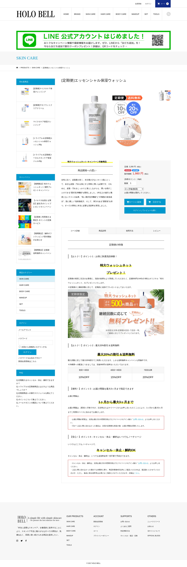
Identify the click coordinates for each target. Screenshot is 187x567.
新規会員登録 (98, 521)
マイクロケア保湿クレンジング (42, 123)
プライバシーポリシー (101, 536)
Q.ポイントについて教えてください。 (31, 399)
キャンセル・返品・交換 (129, 536)
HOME (66, 14)
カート (165, 3)
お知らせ (151, 526)
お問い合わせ (138, 419)
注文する (157, 202)
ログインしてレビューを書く (145, 210)
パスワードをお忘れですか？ (30, 358)
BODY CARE (121, 14)
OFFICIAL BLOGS (154, 536)
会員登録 (138, 4)
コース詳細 (75, 231)
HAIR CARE (105, 14)
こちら (136, 473)
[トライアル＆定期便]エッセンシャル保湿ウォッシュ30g (42, 141)
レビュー (157, 231)
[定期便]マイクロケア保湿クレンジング (42, 90)
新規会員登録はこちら (27, 361)
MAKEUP (135, 14)
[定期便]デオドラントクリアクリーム (42, 106)
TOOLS (156, 14)
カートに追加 (135, 202)
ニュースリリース (154, 521)
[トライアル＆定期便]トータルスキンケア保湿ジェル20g (42, 158)
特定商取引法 (125, 531)
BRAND (77, 14)
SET (146, 14)
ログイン (148, 4)
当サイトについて (154, 531)
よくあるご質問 (126, 526)
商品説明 (102, 231)
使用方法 (129, 231)
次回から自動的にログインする (33, 347)
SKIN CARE (90, 14)
